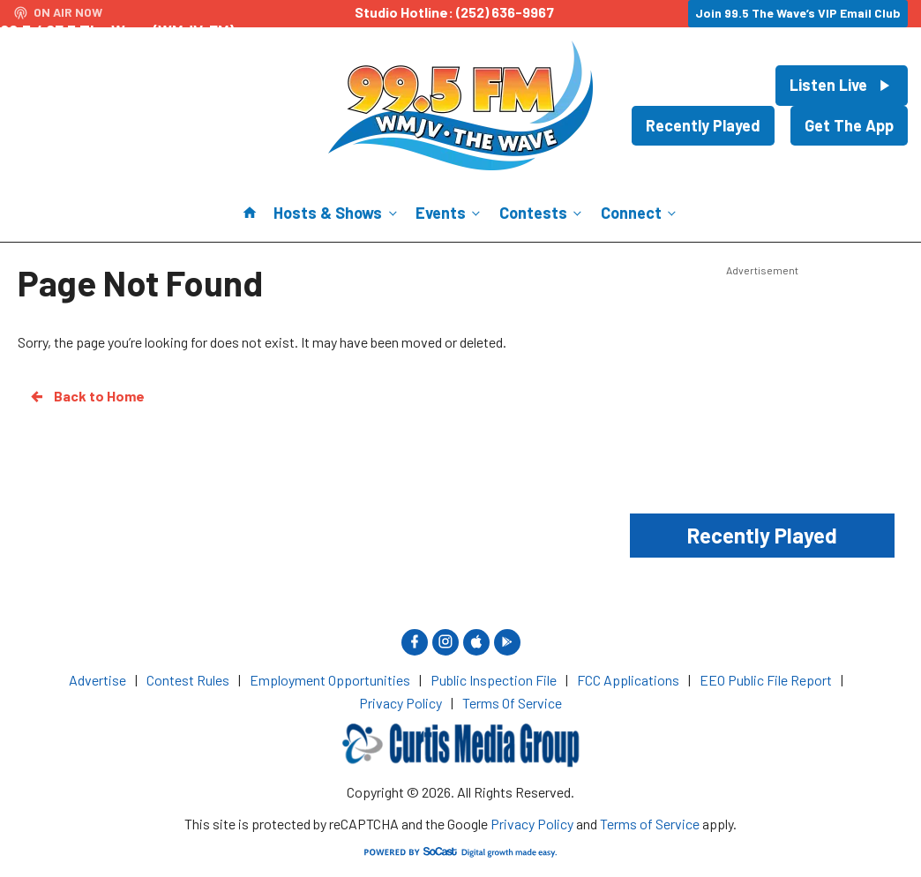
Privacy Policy (531, 823)
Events (449, 212)
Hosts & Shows (336, 212)
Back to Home (86, 396)
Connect (640, 212)
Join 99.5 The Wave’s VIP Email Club (798, 12)
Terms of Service (650, 823)
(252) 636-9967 (505, 12)
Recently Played (703, 125)
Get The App (849, 125)
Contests (542, 212)
